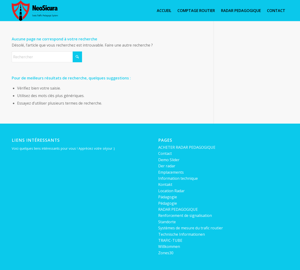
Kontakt (165, 184)
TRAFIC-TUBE (170, 240)
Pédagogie (167, 203)
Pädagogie (167, 197)
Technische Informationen (181, 234)
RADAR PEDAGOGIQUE (178, 209)
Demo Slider (169, 159)
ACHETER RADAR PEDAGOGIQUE (186, 147)
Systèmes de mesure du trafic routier (190, 228)
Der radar (166, 165)
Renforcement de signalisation (185, 215)
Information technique (178, 178)
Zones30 (165, 252)
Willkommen (169, 246)
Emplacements (171, 172)
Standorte (167, 221)
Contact (165, 153)
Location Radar (171, 190)
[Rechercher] (47, 56)
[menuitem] (164, 10)
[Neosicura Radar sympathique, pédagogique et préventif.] (35, 10)
